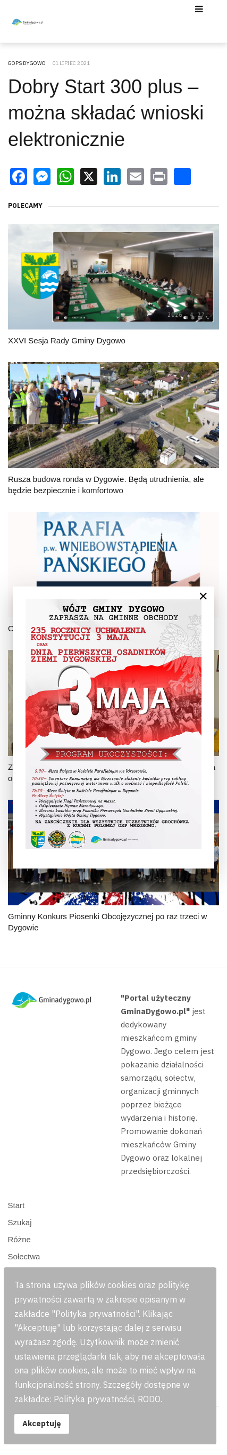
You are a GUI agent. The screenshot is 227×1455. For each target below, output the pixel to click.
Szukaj (20, 1222)
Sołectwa (24, 1256)
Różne (19, 1239)
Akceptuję (41, 1423)
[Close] (203, 596)
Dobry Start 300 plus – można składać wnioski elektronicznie (106, 113)
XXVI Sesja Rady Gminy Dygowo (66, 340)
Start (16, 1205)
